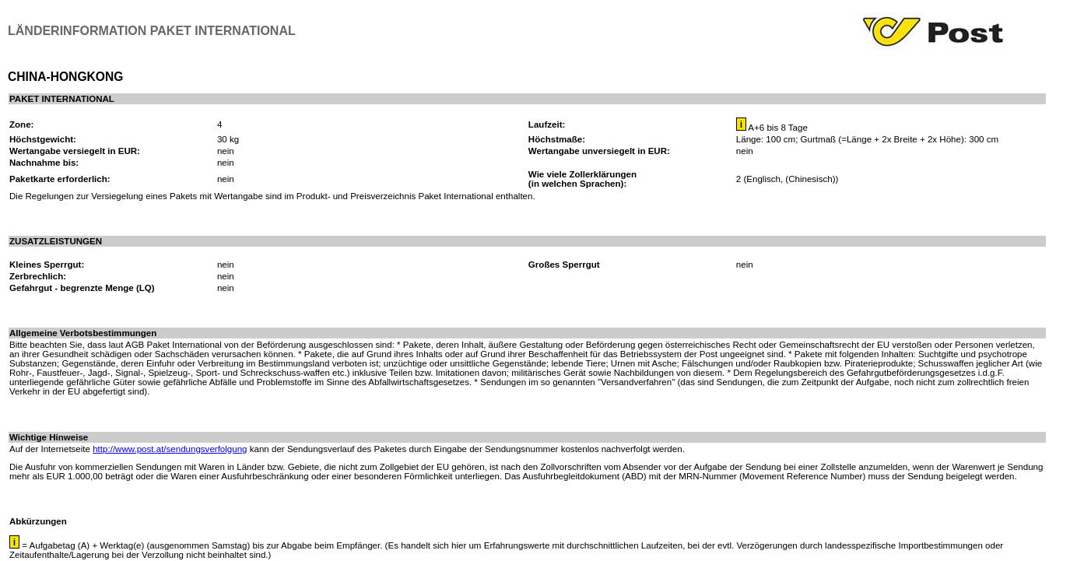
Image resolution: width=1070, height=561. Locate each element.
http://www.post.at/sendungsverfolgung (170, 449)
